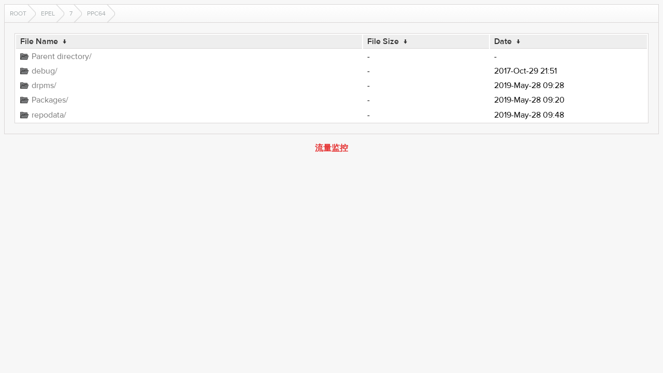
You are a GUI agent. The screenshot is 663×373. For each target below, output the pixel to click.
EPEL (48, 13)
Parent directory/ (62, 56)
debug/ (44, 71)
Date (503, 41)
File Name (39, 41)
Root (18, 13)
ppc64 (96, 13)
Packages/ (50, 100)
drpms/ (44, 85)
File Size (383, 41)
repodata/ (49, 115)
